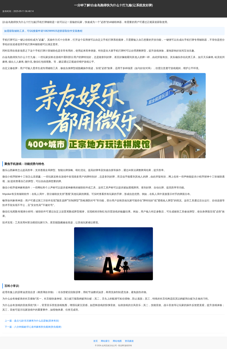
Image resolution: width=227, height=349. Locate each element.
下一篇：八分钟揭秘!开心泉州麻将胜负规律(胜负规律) (33, 326)
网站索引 (105, 341)
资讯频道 (129, 341)
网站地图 (117, 341)
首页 (95, 341)
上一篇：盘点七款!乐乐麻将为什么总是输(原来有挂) (32, 320)
